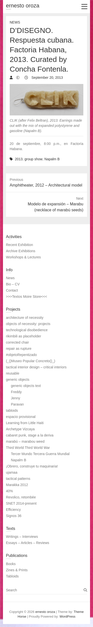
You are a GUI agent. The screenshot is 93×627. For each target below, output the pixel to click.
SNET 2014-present (21, 503)
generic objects (17, 380)
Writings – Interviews (22, 537)
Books (11, 564)
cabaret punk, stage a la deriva (29, 435)
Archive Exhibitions (20, 251)
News (15, 22)
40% (9, 491)
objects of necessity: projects (28, 324)
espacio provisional (20, 417)
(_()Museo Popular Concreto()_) (30, 361)
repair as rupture (18, 349)
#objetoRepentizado (21, 355)
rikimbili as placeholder (23, 336)
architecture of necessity (24, 318)
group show (33, 159)
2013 (19, 159)
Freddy (16, 392)
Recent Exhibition (19, 245)
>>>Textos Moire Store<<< (26, 297)
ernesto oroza (22, 5)
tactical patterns (18, 479)
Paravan (17, 404)
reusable (12, 373)
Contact (12, 290)
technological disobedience (27, 330)
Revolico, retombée (21, 497)
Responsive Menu (84, 6)
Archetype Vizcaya (20, 429)
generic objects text (26, 386)
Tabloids (12, 576)
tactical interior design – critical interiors (36, 367)
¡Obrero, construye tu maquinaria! (32, 466)
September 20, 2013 (47, 78)
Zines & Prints (17, 570)
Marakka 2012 (17, 485)
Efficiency (13, 510)
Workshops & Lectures (23, 257)
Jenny (15, 398)
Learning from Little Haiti (25, 423)
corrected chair (17, 342)
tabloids (12, 410)
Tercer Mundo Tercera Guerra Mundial (40, 454)
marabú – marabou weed (25, 441)
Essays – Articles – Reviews (27, 543)
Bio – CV (13, 284)
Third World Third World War (28, 448)
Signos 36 (13, 516)
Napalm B (52, 159)
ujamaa (11, 472)
